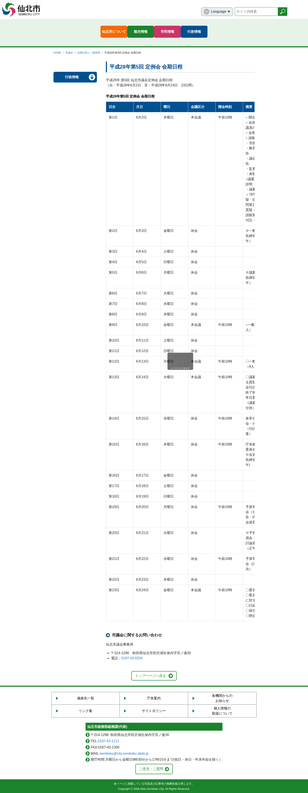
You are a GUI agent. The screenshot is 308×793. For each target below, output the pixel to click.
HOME (57, 52)
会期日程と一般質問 (88, 52)
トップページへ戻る (150, 676)
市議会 (69, 52)
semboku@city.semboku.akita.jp (124, 753)
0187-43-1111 (108, 741)
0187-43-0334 (132, 658)
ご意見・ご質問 (151, 769)
